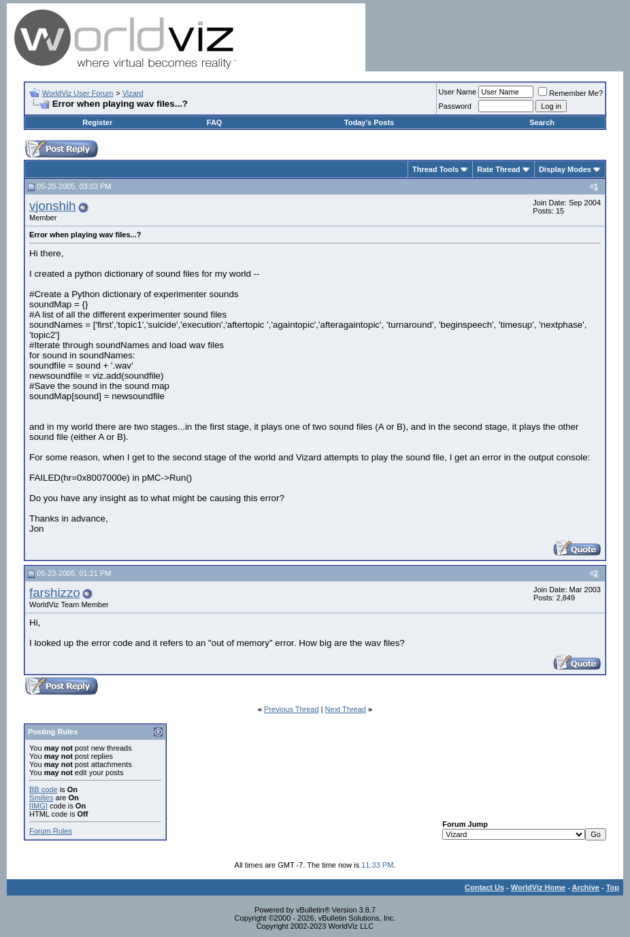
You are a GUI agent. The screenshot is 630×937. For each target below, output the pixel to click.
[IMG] (38, 806)
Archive (585, 887)
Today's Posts (369, 122)
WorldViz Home (538, 887)
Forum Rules (50, 831)
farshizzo (54, 592)
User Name (458, 92)
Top (612, 887)
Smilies (41, 798)
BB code (43, 789)
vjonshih (52, 206)
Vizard (133, 93)
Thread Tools (435, 169)
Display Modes (565, 169)
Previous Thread (291, 709)
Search (541, 122)
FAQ (214, 122)
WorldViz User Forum (78, 93)
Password (455, 106)
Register (97, 122)
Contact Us (484, 887)
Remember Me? (570, 93)
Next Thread (345, 709)
